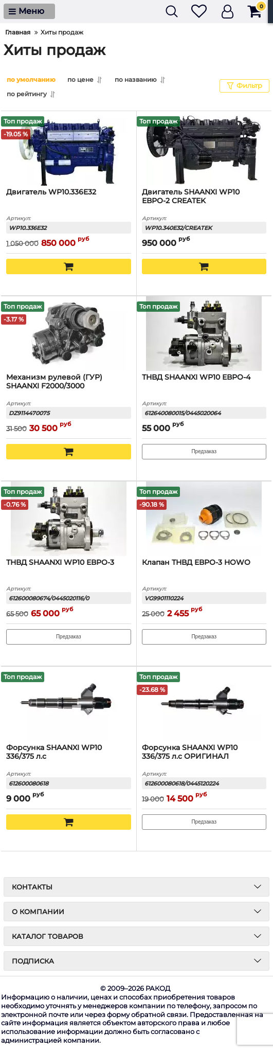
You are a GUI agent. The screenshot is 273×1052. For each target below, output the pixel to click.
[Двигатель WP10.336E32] (68, 148)
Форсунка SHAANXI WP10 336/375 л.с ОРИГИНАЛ (190, 751)
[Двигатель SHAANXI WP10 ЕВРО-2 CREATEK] (204, 148)
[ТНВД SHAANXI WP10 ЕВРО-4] (204, 333)
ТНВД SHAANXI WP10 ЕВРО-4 (196, 376)
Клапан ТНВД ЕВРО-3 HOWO (196, 562)
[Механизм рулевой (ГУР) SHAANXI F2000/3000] (68, 333)
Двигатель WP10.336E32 (51, 191)
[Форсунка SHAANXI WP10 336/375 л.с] (68, 703)
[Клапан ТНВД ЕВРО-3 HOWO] (204, 518)
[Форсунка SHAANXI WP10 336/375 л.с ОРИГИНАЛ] (204, 703)
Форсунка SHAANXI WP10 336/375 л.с (54, 751)
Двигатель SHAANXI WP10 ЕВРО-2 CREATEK (191, 196)
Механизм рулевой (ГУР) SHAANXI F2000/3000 (54, 381)
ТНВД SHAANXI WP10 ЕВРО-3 (60, 562)
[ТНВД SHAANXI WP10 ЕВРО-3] (68, 518)
